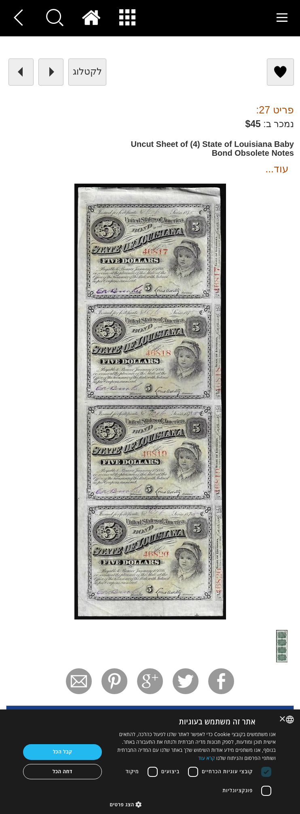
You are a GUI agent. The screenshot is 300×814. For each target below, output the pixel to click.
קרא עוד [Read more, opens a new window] (206, 758)
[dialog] (150, 761)
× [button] (283, 719)
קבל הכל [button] (62, 751)
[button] (193, 804)
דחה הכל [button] (62, 771)
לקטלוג (87, 71)
